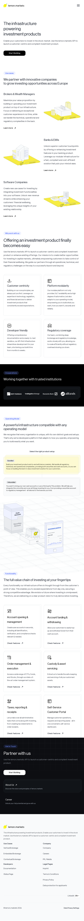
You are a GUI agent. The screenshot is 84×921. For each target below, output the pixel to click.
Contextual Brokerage (12, 859)
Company (47, 848)
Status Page (8, 874)
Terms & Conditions (51, 874)
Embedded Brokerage (12, 854)
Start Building (14, 53)
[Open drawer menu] (78, 5)
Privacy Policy (48, 880)
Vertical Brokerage (11, 848)
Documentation (10, 868)
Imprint (46, 868)
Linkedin (71, 896)
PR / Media (47, 859)
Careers (46, 854)
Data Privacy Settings (71, 908)
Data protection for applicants (55, 885)
